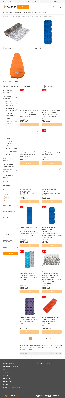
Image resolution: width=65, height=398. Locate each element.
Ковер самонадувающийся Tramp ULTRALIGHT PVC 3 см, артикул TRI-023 (51, 153)
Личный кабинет (7, 372)
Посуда (8, 138)
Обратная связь (22, 2)
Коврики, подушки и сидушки (11, 122)
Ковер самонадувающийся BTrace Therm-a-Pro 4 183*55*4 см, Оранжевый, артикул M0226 (29, 113)
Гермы (8, 118)
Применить (10, 253)
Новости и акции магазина (10, 366)
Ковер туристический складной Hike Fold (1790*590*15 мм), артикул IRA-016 (51, 192)
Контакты (6, 384)
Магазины (38, 2)
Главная (5, 2)
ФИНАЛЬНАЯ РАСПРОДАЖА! (12, 12)
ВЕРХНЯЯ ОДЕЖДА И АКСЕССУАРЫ (9, 103)
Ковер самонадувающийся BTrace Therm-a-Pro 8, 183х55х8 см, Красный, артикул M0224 (29, 154)
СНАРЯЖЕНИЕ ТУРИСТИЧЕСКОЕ (10, 109)
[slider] (5, 200)
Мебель (8, 126)
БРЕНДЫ (6, 181)
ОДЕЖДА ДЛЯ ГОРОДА (7, 171)
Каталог (23, 7)
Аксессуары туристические (10, 114)
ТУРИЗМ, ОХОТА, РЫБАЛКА (31, 12)
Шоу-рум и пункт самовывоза (11, 387)
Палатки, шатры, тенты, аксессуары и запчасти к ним (12, 131)
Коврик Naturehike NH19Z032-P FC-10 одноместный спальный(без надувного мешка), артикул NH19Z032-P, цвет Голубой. (52, 232)
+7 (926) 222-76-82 (44, 363)
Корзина (31, 2)
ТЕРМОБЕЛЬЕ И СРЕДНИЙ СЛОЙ (8, 165)
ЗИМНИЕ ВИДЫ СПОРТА (8, 176)
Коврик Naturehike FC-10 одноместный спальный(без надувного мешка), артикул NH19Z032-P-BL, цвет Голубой (29, 231)
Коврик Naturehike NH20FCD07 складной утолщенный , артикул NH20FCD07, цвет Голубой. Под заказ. (29, 275)
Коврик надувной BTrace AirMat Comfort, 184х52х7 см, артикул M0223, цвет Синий (28, 320)
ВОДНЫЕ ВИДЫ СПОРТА (8, 159)
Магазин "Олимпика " (9, 363)
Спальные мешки (11, 151)
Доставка (12, 2)
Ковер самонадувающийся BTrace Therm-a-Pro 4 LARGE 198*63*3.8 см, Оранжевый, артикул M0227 (52, 113)
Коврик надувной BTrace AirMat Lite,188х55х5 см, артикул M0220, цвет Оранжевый (50, 320)
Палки (8, 136)
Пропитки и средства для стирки (10, 143)
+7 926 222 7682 (54, 2)
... (30, 16)
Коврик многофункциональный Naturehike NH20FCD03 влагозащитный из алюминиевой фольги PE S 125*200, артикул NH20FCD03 (51, 277)
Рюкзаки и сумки (11, 148)
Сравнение (6, 375)
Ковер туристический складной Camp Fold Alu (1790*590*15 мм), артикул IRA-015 (29, 192)
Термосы (9, 154)
